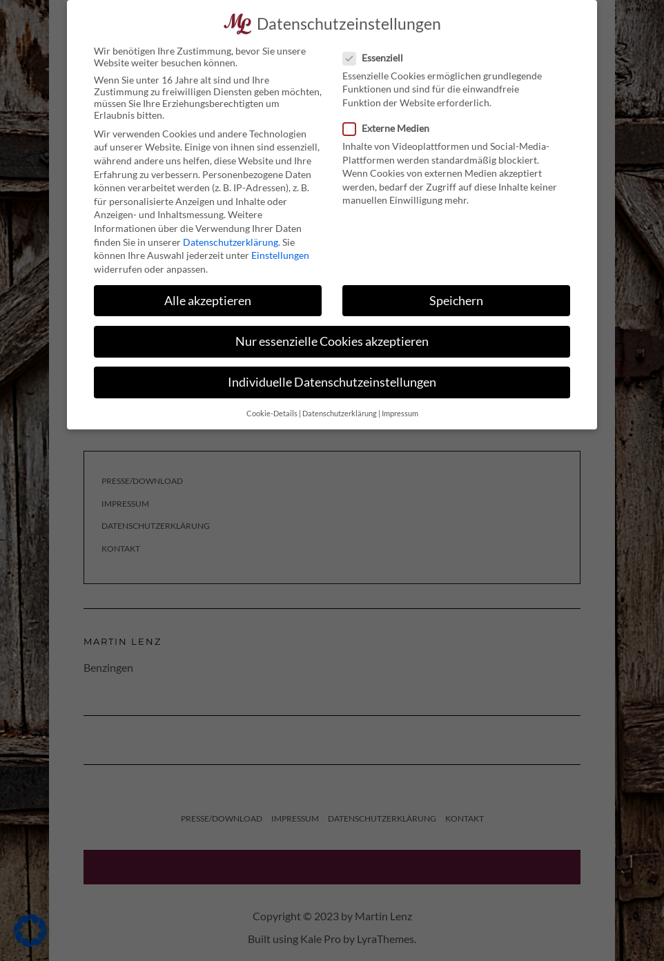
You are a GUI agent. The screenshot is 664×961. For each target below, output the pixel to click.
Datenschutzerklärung (230, 236)
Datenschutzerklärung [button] (339, 408)
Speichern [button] (456, 294)
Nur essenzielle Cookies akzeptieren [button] (332, 336)
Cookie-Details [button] (271, 408)
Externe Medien (390, 122)
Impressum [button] (400, 408)
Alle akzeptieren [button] (207, 294)
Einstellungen (280, 249)
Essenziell (377, 52)
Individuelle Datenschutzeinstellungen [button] (332, 376)
